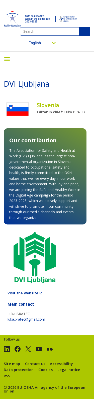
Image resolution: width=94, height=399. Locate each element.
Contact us (35, 363)
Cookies (45, 369)
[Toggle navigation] (7, 59)
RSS (7, 376)
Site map (12, 363)
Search (84, 31)
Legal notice (68, 369)
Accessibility (61, 363)
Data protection (19, 369)
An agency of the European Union (44, 389)
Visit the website (23, 293)
